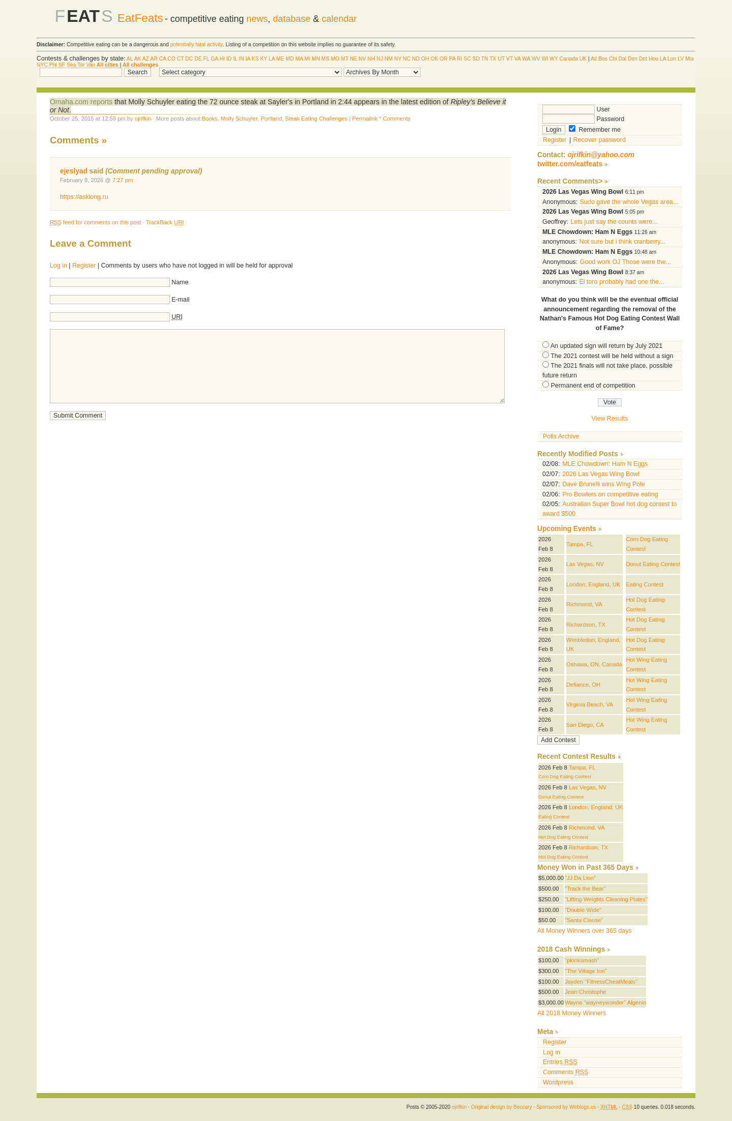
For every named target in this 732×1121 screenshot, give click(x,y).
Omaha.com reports (81, 102)
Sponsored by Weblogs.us (566, 1107)
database (292, 19)
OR (444, 59)
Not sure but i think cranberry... (622, 241)
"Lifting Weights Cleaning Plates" (606, 899)
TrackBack (165, 222)
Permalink (365, 118)
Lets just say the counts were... (614, 221)
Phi (53, 65)
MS (325, 59)
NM (388, 59)
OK (434, 59)
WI (544, 59)
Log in (58, 265)
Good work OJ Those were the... (625, 262)
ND (415, 59)
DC (189, 59)
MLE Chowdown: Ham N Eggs (605, 463)
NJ (380, 59)
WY (554, 59)
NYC (42, 65)
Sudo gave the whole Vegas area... (629, 201)
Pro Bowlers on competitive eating (610, 494)
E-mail (180, 299)
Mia (689, 59)
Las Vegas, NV (585, 564)
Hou (653, 59)
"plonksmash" (582, 960)
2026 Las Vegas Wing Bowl (600, 474)
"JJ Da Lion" (580, 878)
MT (344, 59)
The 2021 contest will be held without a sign (612, 356)
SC (467, 59)
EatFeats (140, 18)
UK (583, 59)
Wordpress (558, 1082)
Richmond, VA (584, 604)
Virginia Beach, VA (590, 704)
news (257, 19)
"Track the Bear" (585, 889)
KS (255, 59)
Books (210, 118)
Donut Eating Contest (653, 564)
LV (681, 59)
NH (371, 59)
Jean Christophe (585, 992)
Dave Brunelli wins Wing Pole (603, 484)
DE (198, 59)
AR (153, 59)
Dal (622, 59)
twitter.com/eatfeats (569, 164)
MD (290, 59)
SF (61, 65)
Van (90, 65)
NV (362, 59)
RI (459, 59)
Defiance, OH (583, 685)
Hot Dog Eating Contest (563, 837)
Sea (71, 65)
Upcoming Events (566, 529)
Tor (80, 65)
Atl (594, 59)
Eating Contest (644, 584)
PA (452, 59)
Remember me (595, 129)
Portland (271, 118)
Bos (602, 59)
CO (172, 59)
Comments (396, 118)
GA (214, 59)
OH (425, 59)
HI (222, 59)
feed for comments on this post (95, 222)
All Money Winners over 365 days (584, 930)
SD (475, 59)
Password (583, 119)
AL (130, 59)
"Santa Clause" (584, 920)
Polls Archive (561, 436)
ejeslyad (73, 171)
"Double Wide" (583, 910)
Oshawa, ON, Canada (594, 664)
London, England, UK (593, 584)
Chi (613, 59)
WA (526, 59)
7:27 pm (122, 180)
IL (235, 59)
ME (280, 59)
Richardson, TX (585, 625)
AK (137, 59)
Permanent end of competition (593, 385)
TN (484, 59)
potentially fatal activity (196, 44)
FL (206, 59)
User (576, 109)
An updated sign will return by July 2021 (606, 345)
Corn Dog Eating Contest (564, 776)
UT (501, 59)
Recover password (599, 139)
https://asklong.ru (84, 196)
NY (397, 59)
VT (509, 59)
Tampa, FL (579, 544)
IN (241, 59)
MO (335, 59)
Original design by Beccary (501, 1107)
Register (84, 265)
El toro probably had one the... (621, 281)
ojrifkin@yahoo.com (600, 155)
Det (643, 59)
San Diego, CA (585, 725)
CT (180, 59)
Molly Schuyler (239, 118)
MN (316, 59)
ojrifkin (143, 118)
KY (263, 59)
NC (407, 59)
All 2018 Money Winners (571, 1013)
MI (307, 59)
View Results (610, 418)
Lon (671, 59)
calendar (339, 19)
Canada (568, 59)
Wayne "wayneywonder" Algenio (605, 1002)
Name (179, 282)
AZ (145, 59)
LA (271, 59)
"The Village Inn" (586, 971)
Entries (560, 1062)
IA (248, 59)
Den (632, 59)
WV (536, 59)
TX (493, 59)
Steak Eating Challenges (316, 118)
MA (299, 59)
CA (162, 59)
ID (228, 59)
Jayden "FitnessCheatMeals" (601, 982)
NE (353, 59)
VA (517, 59)
